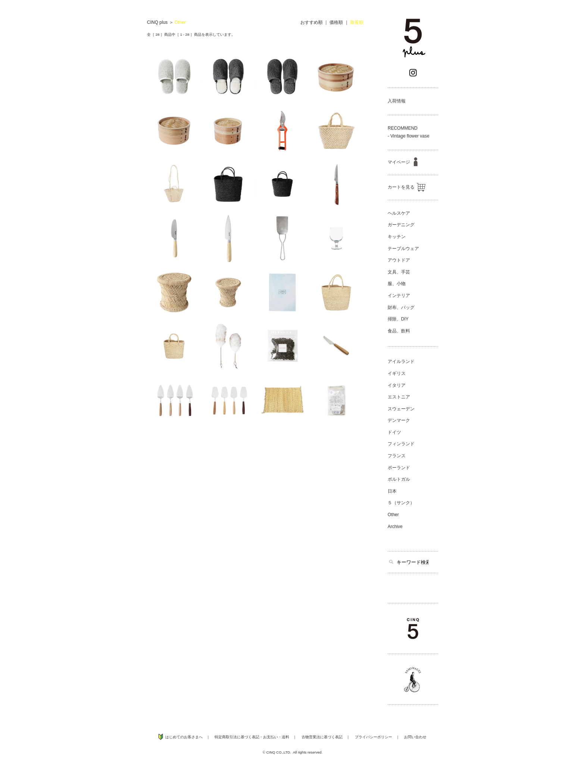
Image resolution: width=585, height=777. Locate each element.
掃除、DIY (398, 319)
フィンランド (401, 443)
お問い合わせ (415, 737)
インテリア (399, 295)
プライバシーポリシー (373, 737)
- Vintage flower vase (408, 136)
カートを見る (406, 187)
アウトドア (399, 260)
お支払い (270, 737)
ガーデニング (401, 224)
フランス (397, 455)
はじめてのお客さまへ (184, 737)
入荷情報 (397, 101)
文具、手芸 (399, 272)
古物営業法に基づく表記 (321, 737)
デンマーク (399, 420)
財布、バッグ (401, 307)
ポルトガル (399, 479)
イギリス (397, 373)
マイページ (402, 162)
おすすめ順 (311, 22)
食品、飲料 (399, 331)
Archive (395, 526)
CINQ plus (157, 22)
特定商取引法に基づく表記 (237, 737)
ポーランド (399, 467)
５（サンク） (401, 502)
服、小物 (397, 283)
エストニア (399, 396)
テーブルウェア (403, 248)
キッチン (397, 236)
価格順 (336, 22)
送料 (285, 737)
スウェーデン (401, 408)
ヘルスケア (399, 213)
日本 (392, 491)
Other (180, 22)
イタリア (397, 385)
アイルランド (401, 361)
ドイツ (394, 432)
